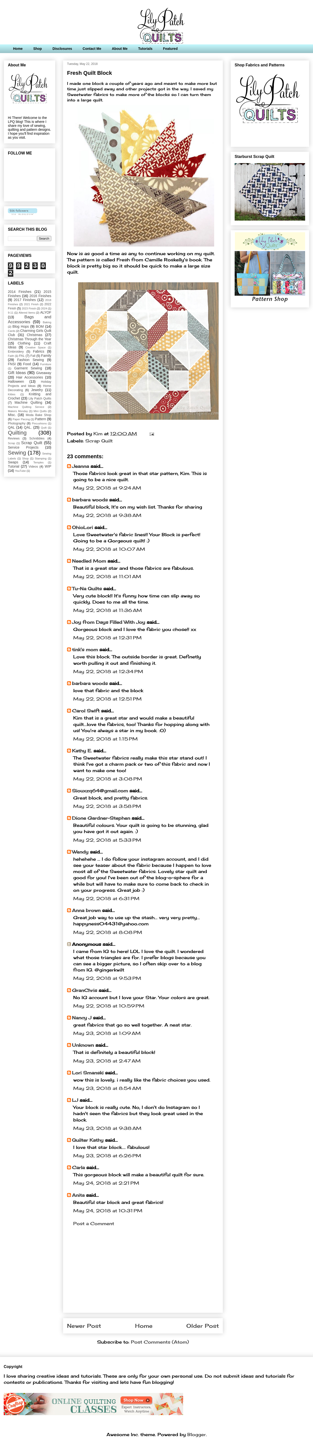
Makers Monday (18, 411)
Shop (37, 49)
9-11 (10, 312)
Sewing (17, 453)
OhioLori (82, 527)
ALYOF (45, 312)
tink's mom (85, 649)
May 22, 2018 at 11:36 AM (107, 610)
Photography (16, 423)
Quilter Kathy (88, 1140)
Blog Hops (21, 326)
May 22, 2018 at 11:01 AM (107, 576)
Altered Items (27, 312)
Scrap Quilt (99, 440)
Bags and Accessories (29, 319)
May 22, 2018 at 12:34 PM (108, 671)
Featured (170, 49)
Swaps (13, 462)
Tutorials (145, 49)
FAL (22, 356)
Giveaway (43, 373)
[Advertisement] (143, 1274)
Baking (47, 322)
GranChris (84, 990)
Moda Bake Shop (38, 415)
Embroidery (16, 351)
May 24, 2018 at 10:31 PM (107, 1210)
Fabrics (38, 351)
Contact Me (92, 49)
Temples (38, 462)
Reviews (14, 438)
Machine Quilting (28, 402)
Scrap (11, 443)
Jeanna (80, 466)
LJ (75, 1100)
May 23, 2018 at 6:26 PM (107, 1155)
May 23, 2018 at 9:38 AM (107, 1128)
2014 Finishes (20, 292)
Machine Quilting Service (26, 406)
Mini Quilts (40, 411)
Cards (11, 330)
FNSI (12, 364)
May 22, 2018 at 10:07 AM (109, 549)
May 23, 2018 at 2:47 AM (107, 1061)
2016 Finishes (41, 296)
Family (46, 356)
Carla (78, 1167)
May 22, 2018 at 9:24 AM (107, 488)
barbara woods (90, 499)
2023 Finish (29, 308)
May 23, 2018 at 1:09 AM (107, 1033)
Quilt (44, 427)
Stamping (40, 458)
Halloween (16, 381)
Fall (32, 356)
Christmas (34, 335)
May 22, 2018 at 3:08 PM (107, 778)
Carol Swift (86, 710)
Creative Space (35, 347)
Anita (78, 1195)
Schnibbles (37, 438)
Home (18, 49)
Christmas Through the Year (29, 339)
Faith (11, 355)
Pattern (40, 419)
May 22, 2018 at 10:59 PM (108, 1005)
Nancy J (81, 1017)
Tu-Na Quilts (87, 588)
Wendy (80, 852)
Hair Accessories (29, 377)
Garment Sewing (28, 368)
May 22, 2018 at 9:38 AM (107, 515)
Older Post (202, 1326)
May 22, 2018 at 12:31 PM (107, 637)
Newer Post (84, 1326)
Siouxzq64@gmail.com (100, 790)
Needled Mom (89, 561)
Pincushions (39, 423)
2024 (44, 308)
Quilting (17, 433)
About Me (120, 49)
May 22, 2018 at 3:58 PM (107, 806)
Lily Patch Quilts (40, 398)
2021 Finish (31, 304)
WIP (48, 466)
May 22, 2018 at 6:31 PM (106, 898)
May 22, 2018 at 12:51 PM (107, 699)
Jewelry (37, 390)
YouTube (20, 470)
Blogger (196, 1434)
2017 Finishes (25, 300)
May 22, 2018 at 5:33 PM (107, 840)
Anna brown (86, 910)
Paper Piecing (21, 419)
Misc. (12, 415)
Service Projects (23, 447)
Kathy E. (82, 750)
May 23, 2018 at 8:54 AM (107, 1088)
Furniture (45, 364)
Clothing (24, 343)
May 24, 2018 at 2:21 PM (106, 1183)
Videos (33, 466)
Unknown (83, 1045)
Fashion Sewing (30, 360)
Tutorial (13, 466)
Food (27, 364)
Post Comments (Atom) (160, 1342)
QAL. (28, 427)
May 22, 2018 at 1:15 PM (105, 739)
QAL (11, 427)
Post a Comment (93, 1223)
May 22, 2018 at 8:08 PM (107, 932)
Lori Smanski (88, 1072)
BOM (40, 326)
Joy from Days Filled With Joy (108, 622)
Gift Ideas (17, 372)
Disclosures (62, 49)
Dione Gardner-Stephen (101, 818)
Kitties (11, 394)
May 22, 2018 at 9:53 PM (107, 978)
